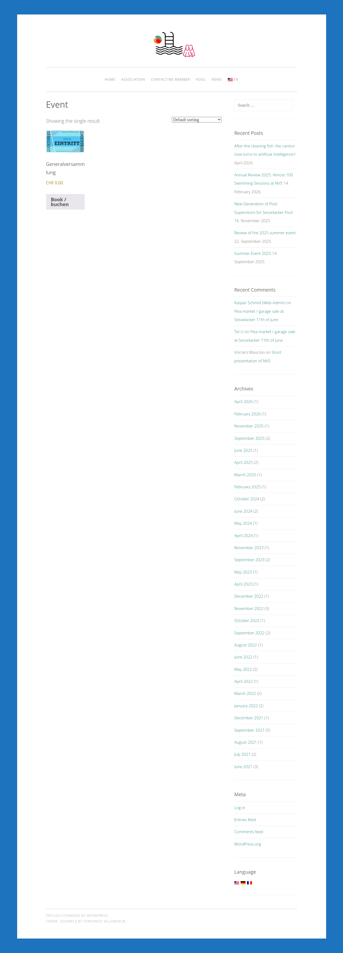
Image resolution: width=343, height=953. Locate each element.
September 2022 (249, 632)
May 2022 (243, 669)
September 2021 (249, 730)
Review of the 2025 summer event (265, 232)
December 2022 (248, 596)
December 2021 (248, 717)
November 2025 (248, 426)
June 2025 (243, 450)
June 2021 (243, 766)
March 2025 (245, 474)
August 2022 (245, 644)
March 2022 (245, 693)
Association (133, 79)
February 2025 (247, 486)
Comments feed (248, 831)
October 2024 (246, 498)
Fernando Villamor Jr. (105, 921)
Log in (239, 807)
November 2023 (248, 547)
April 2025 (243, 462)
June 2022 (243, 657)
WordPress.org (247, 844)
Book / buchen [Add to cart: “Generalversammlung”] (60, 201)
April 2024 (243, 535)
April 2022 (243, 681)
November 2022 (248, 608)
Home (110, 79)
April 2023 (243, 584)
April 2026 (243, 401)
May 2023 (243, 572)
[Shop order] (197, 119)
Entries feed (245, 819)
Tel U (238, 331)
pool (201, 79)
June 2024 (243, 511)
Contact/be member (170, 79)
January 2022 (246, 705)
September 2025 (249, 438)
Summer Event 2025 (252, 253)
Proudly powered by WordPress (77, 915)
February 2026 (247, 413)
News (217, 79)
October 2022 (246, 620)
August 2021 (245, 742)
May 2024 (243, 523)
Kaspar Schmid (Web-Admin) (259, 302)
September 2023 (249, 559)
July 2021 (242, 754)
